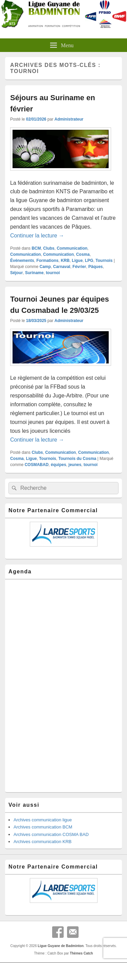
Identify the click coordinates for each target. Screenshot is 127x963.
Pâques (95, 266)
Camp (45, 266)
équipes (58, 464)
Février (79, 266)
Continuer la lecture (37, 235)
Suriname (34, 272)
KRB (65, 260)
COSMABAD (37, 464)
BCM (36, 248)
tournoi (53, 272)
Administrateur (69, 119)
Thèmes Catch (81, 953)
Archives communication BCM (43, 827)
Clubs (48, 248)
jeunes (74, 464)
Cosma (83, 254)
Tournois (104, 260)
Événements (22, 260)
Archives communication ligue (43, 819)
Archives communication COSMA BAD (51, 834)
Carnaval (61, 266)
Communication (72, 248)
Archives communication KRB (42, 841)
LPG (89, 260)
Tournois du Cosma (77, 458)
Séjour (16, 272)
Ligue (77, 260)
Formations (47, 260)
